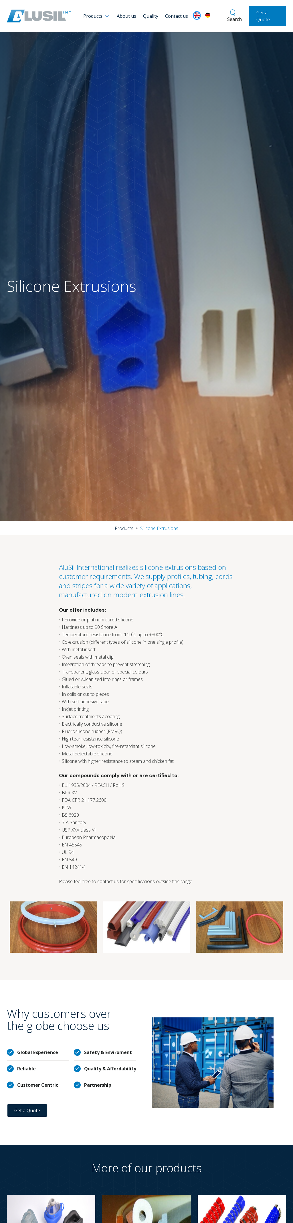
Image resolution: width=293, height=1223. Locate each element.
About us (126, 16)
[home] (39, 16)
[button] (97, 16)
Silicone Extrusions (159, 528)
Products (124, 528)
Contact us (176, 16)
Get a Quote (263, 16)
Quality (150, 16)
